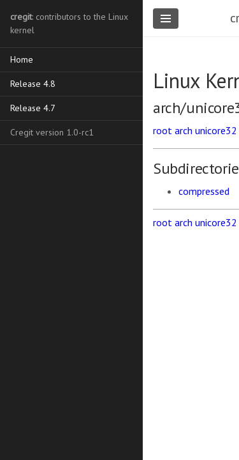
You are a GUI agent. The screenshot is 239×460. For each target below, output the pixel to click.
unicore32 (216, 130)
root (162, 130)
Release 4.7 (32, 108)
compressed (203, 191)
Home (21, 59)
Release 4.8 (32, 83)
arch (183, 130)
